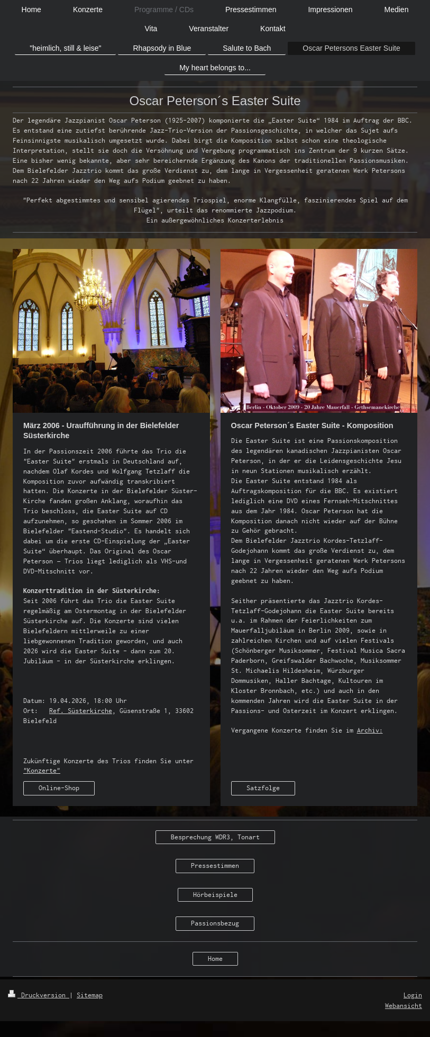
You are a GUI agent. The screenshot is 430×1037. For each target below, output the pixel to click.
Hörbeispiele (215, 895)
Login (413, 995)
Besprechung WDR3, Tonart (215, 837)
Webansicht (403, 1006)
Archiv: (370, 730)
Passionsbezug (215, 923)
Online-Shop (59, 788)
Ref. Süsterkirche (80, 711)
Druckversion (38, 995)
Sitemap (90, 995)
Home (215, 958)
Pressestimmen (215, 865)
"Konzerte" (41, 770)
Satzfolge (263, 788)
